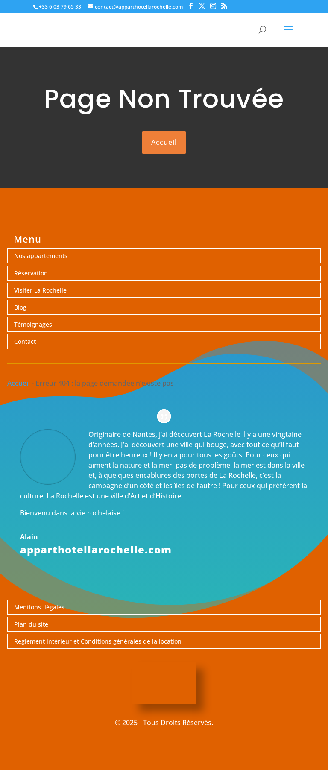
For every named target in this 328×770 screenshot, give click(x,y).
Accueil (164, 142)
